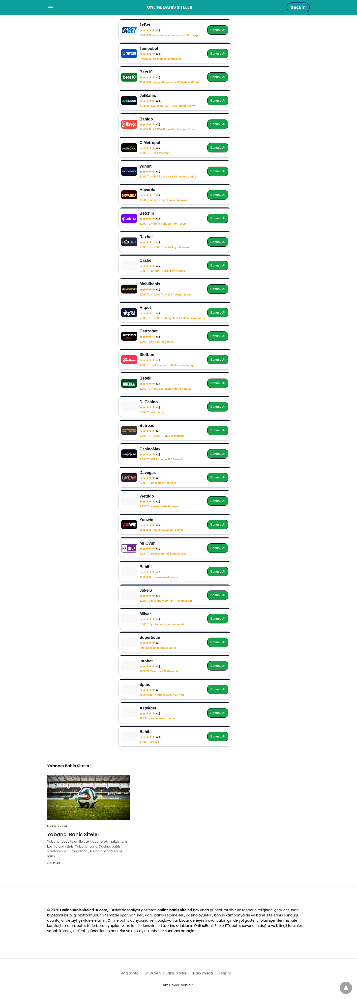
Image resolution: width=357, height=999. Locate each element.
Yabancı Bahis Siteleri (74, 834)
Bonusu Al (217, 30)
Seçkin (298, 7)
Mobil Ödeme (57, 826)
